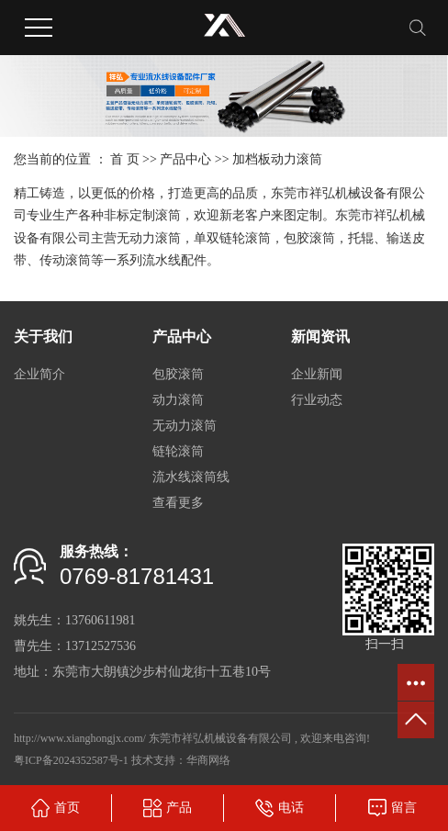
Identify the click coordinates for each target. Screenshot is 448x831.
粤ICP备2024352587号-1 (71, 760)
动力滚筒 (178, 400)
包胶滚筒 (178, 374)
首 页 (125, 159)
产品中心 (185, 159)
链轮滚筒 (178, 451)
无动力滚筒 (184, 425)
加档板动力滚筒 (277, 159)
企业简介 (39, 374)
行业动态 (316, 400)
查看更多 (178, 503)
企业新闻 (316, 374)
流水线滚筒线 (191, 477)
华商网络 (208, 760)
